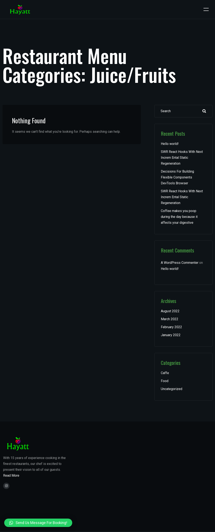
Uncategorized (171, 389)
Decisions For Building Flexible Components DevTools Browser (177, 177)
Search (204, 111)
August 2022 (170, 311)
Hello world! (170, 144)
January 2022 (171, 335)
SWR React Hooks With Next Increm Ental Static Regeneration (182, 157)
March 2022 (169, 319)
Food (164, 381)
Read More (11, 475)
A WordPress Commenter (179, 263)
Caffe (165, 373)
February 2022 (171, 327)
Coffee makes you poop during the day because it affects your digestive (179, 217)
